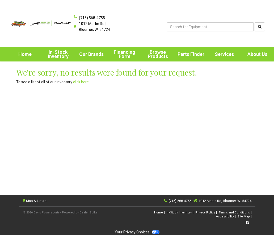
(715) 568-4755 (92, 18)
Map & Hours (36, 201)
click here (81, 82)
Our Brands (91, 54)
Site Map (244, 216)
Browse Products (158, 54)
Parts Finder (191, 54)
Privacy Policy (205, 212)
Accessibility (225, 216)
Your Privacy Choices (137, 232)
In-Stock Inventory (58, 54)
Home (25, 54)
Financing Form (124, 54)
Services (224, 54)
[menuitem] (58, 54)
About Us (257, 54)
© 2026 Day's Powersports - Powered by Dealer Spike (60, 212)
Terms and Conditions (234, 212)
